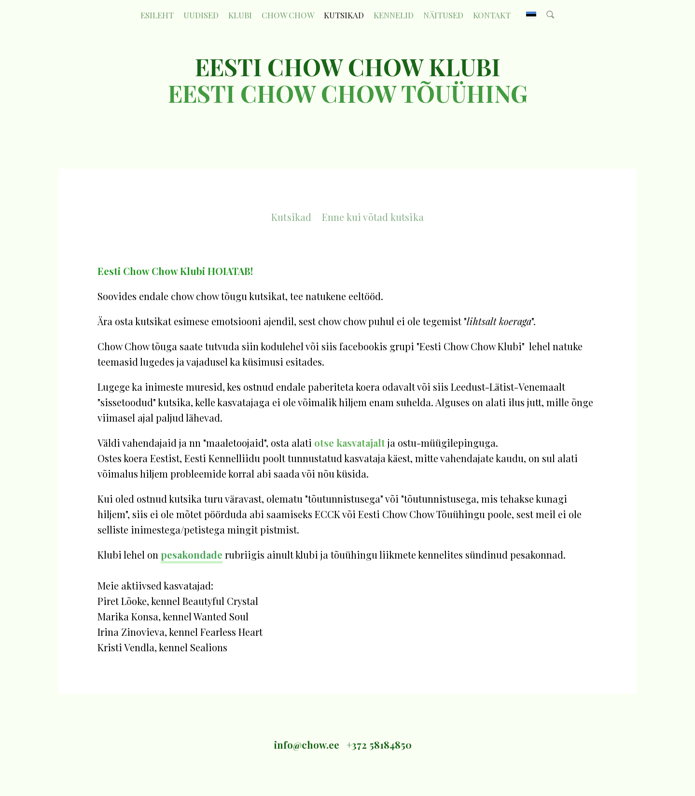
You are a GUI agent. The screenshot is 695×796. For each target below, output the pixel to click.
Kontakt (492, 15)
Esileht (157, 15)
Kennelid (394, 15)
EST (531, 15)
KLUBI (240, 15)
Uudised (201, 15)
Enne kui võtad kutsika (373, 216)
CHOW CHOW (288, 15)
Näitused (443, 15)
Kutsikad (344, 15)
